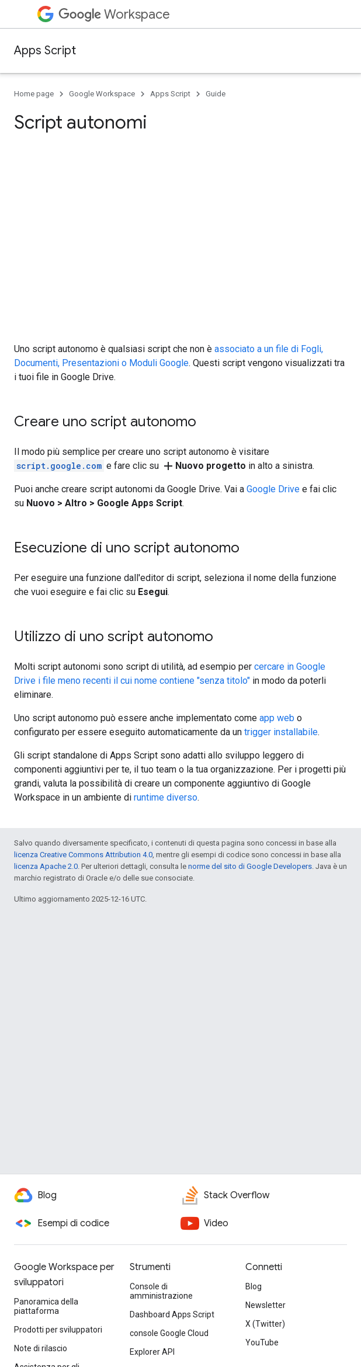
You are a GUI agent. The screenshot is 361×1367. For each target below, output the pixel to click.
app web (276, 717)
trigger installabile (281, 732)
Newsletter (265, 1305)
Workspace (114, 14)
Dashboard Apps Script (172, 1314)
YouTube (262, 1342)
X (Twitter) (265, 1323)
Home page (34, 93)
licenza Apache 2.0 (46, 866)
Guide (215, 93)
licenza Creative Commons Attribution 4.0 (83, 854)
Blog (253, 1286)
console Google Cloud (169, 1333)
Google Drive (273, 489)
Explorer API (152, 1351)
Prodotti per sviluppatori (58, 1329)
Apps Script (45, 50)
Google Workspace (102, 93)
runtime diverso (165, 797)
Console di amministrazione (161, 1291)
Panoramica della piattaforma (46, 1306)
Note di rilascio (40, 1348)
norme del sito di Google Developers (250, 866)
